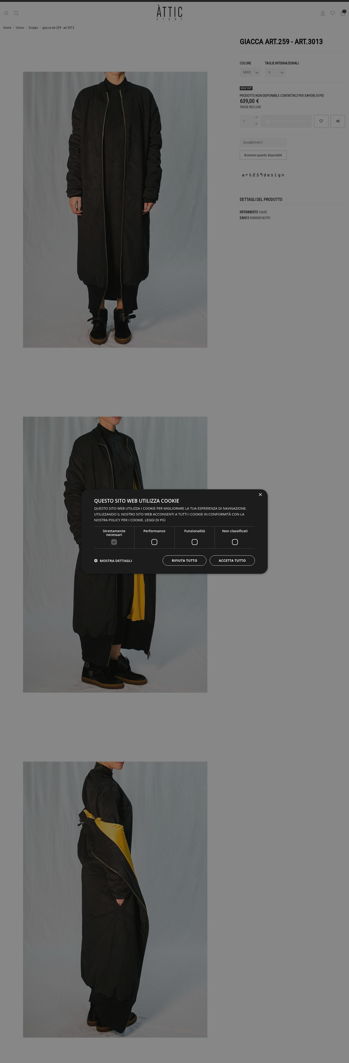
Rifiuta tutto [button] (184, 560)
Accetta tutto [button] (232, 560)
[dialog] (174, 531)
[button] (113, 560)
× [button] (260, 495)
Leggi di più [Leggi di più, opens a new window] (155, 520)
